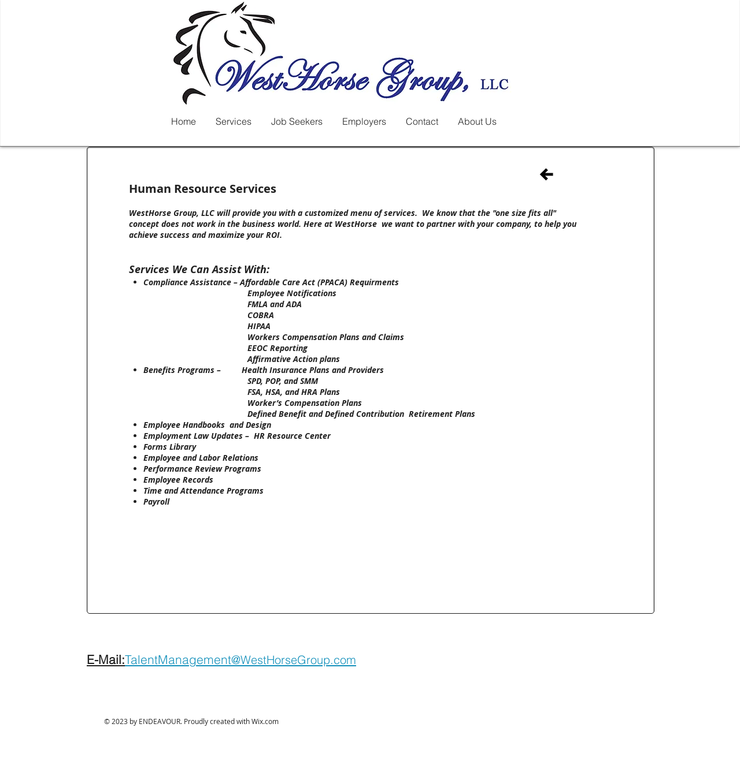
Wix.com (265, 721)
